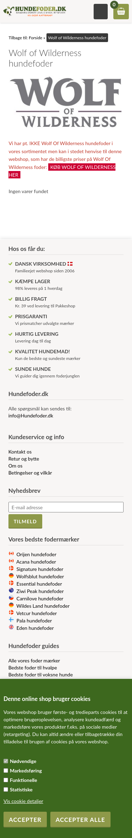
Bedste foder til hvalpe (32, 667)
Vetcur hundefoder (36, 613)
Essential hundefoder (39, 584)
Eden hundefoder (35, 628)
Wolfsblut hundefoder (40, 576)
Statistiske (21, 789)
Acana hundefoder (36, 562)
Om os (15, 466)
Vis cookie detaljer (23, 801)
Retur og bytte (23, 459)
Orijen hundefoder (36, 554)
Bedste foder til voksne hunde (40, 674)
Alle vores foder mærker (34, 660)
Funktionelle (23, 780)
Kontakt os (20, 452)
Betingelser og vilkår (30, 473)
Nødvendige (23, 761)
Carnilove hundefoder (40, 598)
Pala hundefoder (34, 621)
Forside (36, 37)
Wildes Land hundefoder (43, 606)
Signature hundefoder (40, 569)
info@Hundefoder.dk (30, 415)
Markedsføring (26, 771)
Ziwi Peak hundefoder (40, 591)
